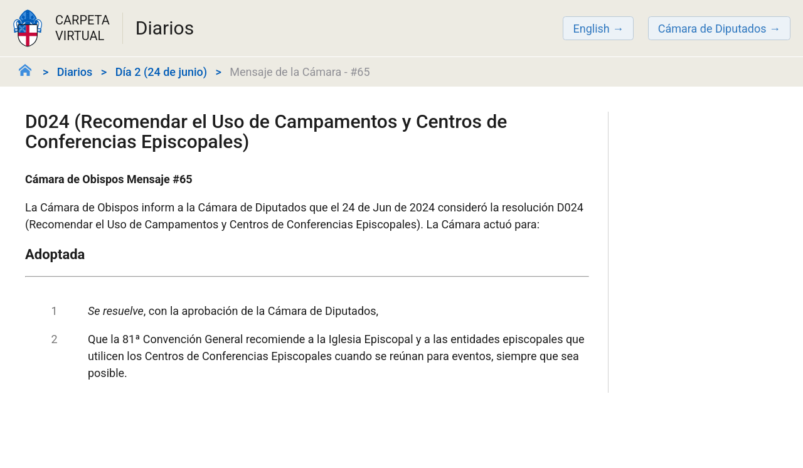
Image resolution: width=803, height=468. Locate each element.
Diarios (74, 71)
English (591, 28)
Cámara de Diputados (712, 28)
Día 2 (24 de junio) (161, 71)
